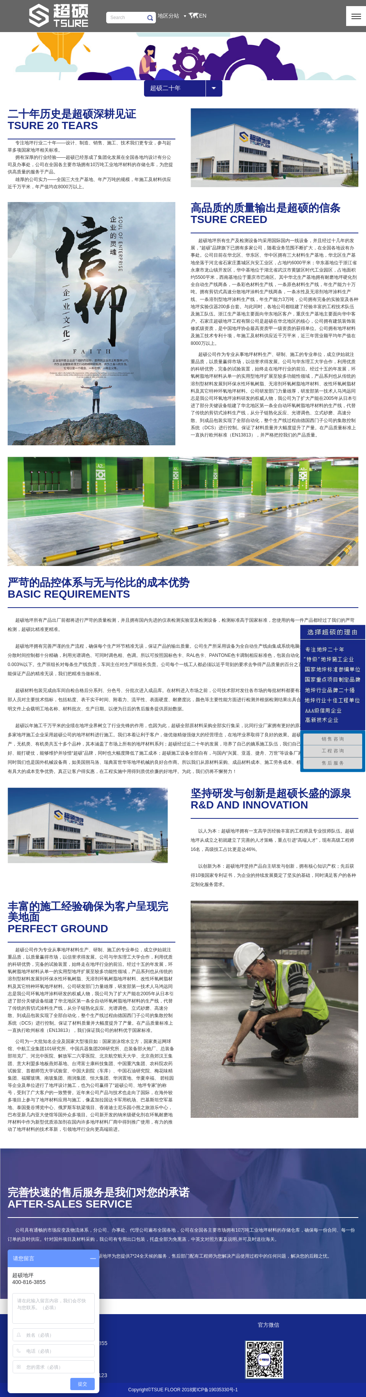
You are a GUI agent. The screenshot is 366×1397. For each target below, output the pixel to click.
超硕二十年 (165, 88)
